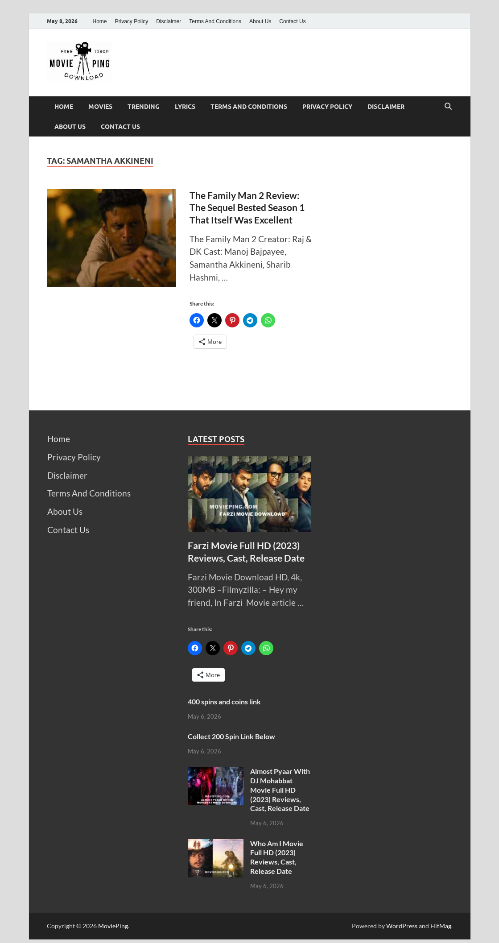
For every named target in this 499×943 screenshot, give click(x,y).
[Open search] (448, 106)
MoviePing (113, 926)
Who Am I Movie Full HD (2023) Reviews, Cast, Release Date (276, 857)
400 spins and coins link (224, 701)
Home (100, 21)
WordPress (401, 926)
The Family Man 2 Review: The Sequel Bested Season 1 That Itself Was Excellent (247, 207)
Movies (100, 106)
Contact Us (292, 21)
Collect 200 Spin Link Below (231, 736)
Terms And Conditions (215, 21)
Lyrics (185, 106)
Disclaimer (168, 21)
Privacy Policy (131, 21)
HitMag (440, 926)
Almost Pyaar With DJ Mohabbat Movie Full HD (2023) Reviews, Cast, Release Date (280, 789)
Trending (144, 106)
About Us (260, 21)
